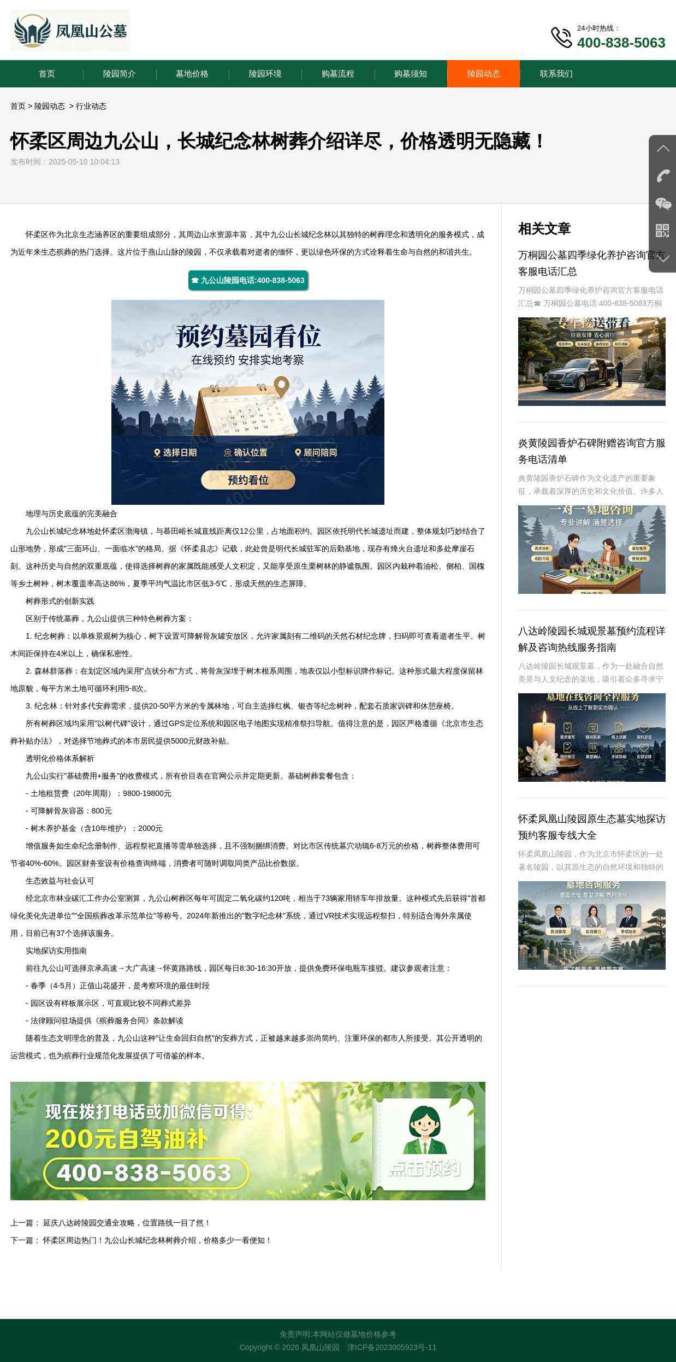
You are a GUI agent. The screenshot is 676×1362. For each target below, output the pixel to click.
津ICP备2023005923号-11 (391, 1347)
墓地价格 (192, 73)
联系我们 (556, 73)
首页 (47, 73)
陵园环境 (265, 73)
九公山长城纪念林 (300, 234)
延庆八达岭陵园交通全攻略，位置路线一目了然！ (127, 1222)
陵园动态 (483, 73)
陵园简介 (119, 73)
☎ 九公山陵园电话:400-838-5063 (248, 280)
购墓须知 (410, 73)
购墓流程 (338, 73)
